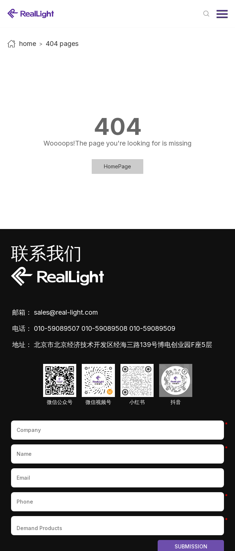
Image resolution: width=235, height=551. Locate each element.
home (27, 43)
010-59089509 (152, 328)
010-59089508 (104, 328)
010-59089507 (57, 328)
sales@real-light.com (66, 312)
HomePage (117, 166)
